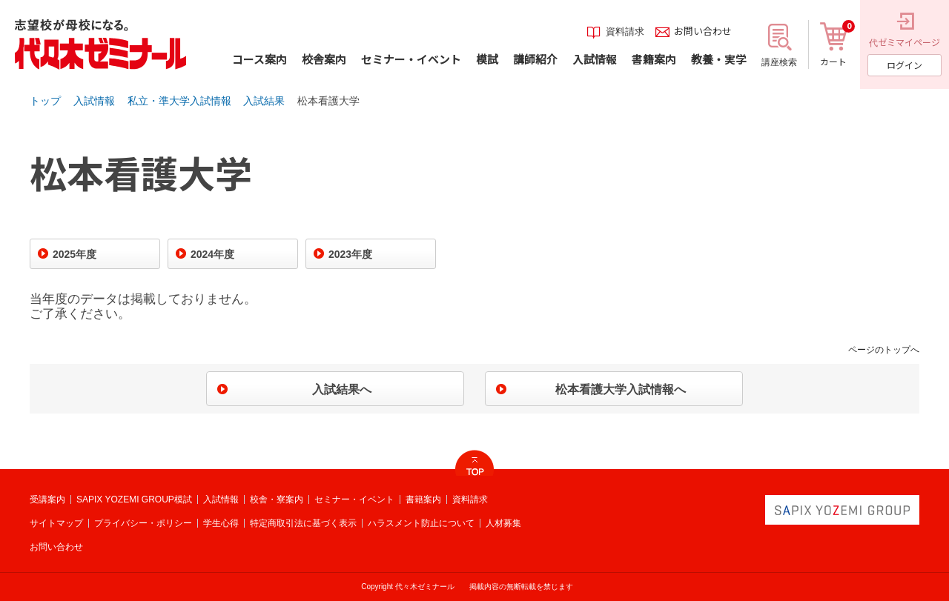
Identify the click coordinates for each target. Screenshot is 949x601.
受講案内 (47, 499)
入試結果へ (341, 389)
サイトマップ (56, 523)
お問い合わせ (56, 547)
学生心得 (221, 523)
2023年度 (350, 254)
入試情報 (94, 101)
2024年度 (212, 254)
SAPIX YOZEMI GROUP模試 (134, 499)
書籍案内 (423, 499)
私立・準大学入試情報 (179, 101)
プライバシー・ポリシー (143, 523)
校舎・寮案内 (276, 499)
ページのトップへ (883, 350)
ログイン (904, 65)
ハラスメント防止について (421, 523)
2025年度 (74, 254)
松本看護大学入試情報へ (620, 389)
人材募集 (503, 523)
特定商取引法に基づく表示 (303, 523)
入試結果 (264, 101)
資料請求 (470, 499)
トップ (45, 101)
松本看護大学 (328, 101)
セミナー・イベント (354, 499)
